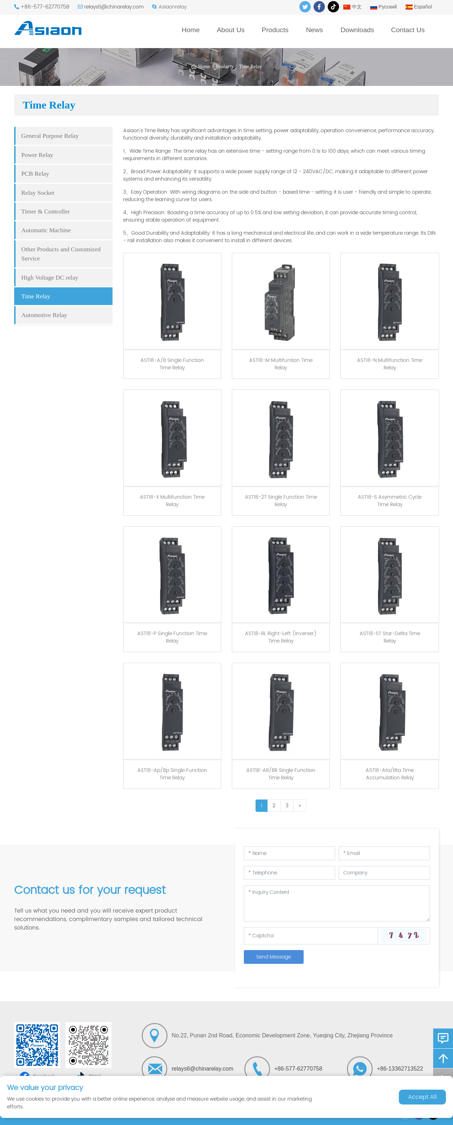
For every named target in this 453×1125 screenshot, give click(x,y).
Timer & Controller (45, 211)
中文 (352, 7)
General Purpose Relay (50, 135)
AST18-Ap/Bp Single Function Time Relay (172, 774)
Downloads (357, 30)
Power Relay (37, 154)
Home (191, 30)
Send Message (273, 957)
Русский (383, 7)
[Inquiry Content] (337, 903)
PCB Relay (35, 173)
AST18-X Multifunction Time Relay (172, 500)
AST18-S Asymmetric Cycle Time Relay (390, 500)
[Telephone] (289, 873)
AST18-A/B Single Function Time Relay (172, 364)
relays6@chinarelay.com (114, 7)
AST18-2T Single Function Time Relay (281, 500)
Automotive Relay (44, 314)
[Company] (384, 873)
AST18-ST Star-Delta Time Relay (390, 637)
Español (419, 7)
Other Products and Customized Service (61, 254)
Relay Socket (37, 192)
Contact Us (408, 30)
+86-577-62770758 (45, 7)
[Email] (384, 853)
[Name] (289, 853)
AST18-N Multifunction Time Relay (389, 364)
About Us (231, 30)
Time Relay (250, 66)
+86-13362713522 (400, 1069)
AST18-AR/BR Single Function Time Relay (280, 774)
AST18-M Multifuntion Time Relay (280, 364)
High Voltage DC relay (49, 277)
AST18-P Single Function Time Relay (172, 637)
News (314, 30)
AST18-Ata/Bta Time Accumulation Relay (390, 774)
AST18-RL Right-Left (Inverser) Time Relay (281, 637)
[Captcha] (311, 935)
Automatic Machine (46, 230)
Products (275, 30)
